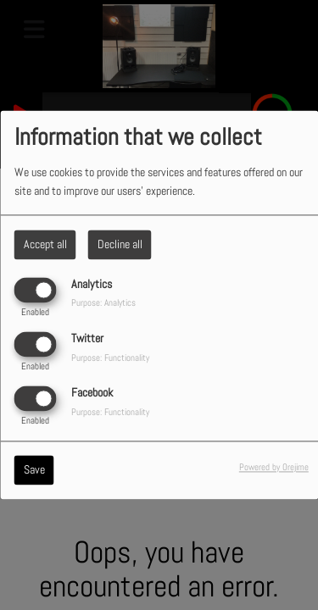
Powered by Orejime (274, 468)
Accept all (45, 244)
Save (34, 470)
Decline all (120, 244)
